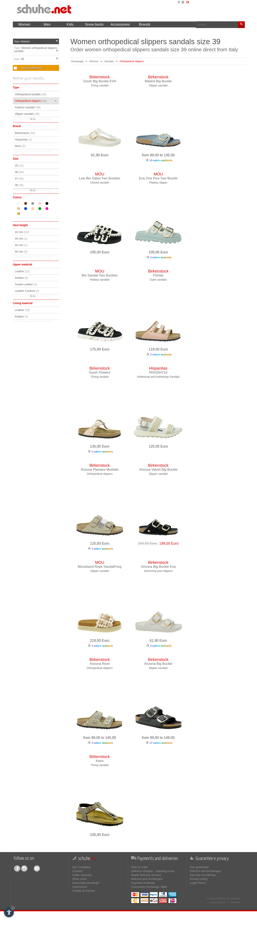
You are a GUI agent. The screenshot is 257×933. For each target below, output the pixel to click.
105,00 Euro (158, 252)
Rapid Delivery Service (146, 875)
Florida (158, 275)
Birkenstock (25, 133)
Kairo (100, 761)
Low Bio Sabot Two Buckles (99, 178)
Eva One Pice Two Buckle (158, 178)
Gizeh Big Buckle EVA (99, 81)
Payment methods (143, 882)
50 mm (21, 251)
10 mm (22, 232)
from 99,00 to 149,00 (158, 738)
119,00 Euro (158, 349)
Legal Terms (198, 882)
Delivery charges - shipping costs (152, 871)
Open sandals (158, 279)
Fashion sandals (28, 107)
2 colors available (158, 354)
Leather (22, 271)
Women (93, 61)
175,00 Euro (99, 349)
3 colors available (158, 257)
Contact (77, 871)
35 (19, 165)
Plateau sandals (100, 279)
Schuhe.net (212, 898)
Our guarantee (199, 867)
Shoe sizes (79, 879)
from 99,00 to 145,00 (99, 738)
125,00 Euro (158, 446)
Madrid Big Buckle (158, 81)
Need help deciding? (85, 882)
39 (22, 59)
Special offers (31, 67)
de (183, 2)
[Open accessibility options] (9, 912)
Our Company (81, 867)
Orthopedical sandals (30, 94)
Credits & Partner (83, 890)
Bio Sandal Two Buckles (100, 275)
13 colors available (159, 160)
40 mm (21, 245)
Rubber (21, 277)
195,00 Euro (99, 252)
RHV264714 (158, 372)
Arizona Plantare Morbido (100, 469)
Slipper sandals (27, 113)
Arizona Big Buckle (158, 664)
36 (19, 172)
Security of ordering (202, 875)
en (187, 2)
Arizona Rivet (100, 664)
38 (19, 185)
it (179, 2)
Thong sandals (100, 85)
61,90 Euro (99, 155)
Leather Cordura (27, 290)
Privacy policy (199, 879)
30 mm (21, 238)
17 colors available (159, 742)
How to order (139, 867)
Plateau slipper (158, 182)
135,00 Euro (99, 446)
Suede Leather (26, 284)
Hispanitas (23, 139)
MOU (20, 146)
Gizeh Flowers (99, 372)
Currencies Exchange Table (149, 886)
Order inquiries (82, 875)
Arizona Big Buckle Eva (158, 567)
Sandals (109, 61)
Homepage (77, 61)
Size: (17, 59)
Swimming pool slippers (158, 570)
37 (19, 178)
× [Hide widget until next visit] (13, 908)
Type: (17, 48)
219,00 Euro (99, 641)
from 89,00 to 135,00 (158, 155)
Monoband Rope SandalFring (100, 567)
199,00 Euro (168, 543)
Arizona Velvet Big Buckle (158, 469)
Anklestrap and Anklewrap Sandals (158, 376)
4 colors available (158, 645)
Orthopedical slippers (30, 100)
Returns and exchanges (146, 879)
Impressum (79, 886)
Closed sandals (99, 182)
